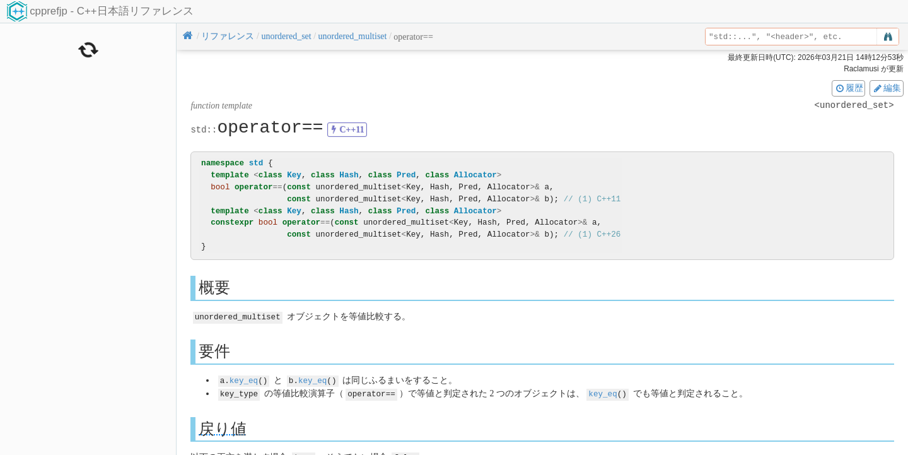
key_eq (244, 379)
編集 (886, 88)
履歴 (848, 88)
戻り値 (223, 426)
